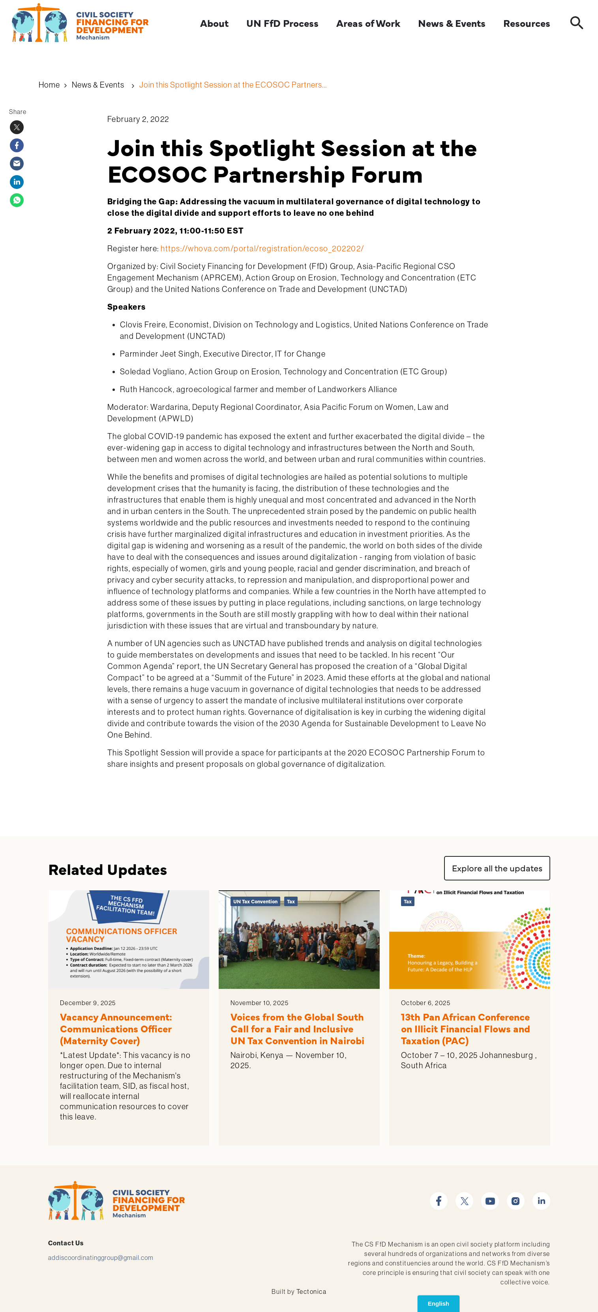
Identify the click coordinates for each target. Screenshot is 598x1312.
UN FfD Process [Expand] (282, 23)
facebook (439, 1196)
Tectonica (311, 1291)
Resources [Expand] (526, 23)
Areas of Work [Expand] (368, 23)
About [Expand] (214, 23)
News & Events (98, 85)
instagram (516, 1196)
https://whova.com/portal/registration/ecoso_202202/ (263, 248)
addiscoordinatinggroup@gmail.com (101, 1258)
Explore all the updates (497, 868)
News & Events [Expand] (452, 23)
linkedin (541, 1196)
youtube (490, 1196)
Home (49, 85)
